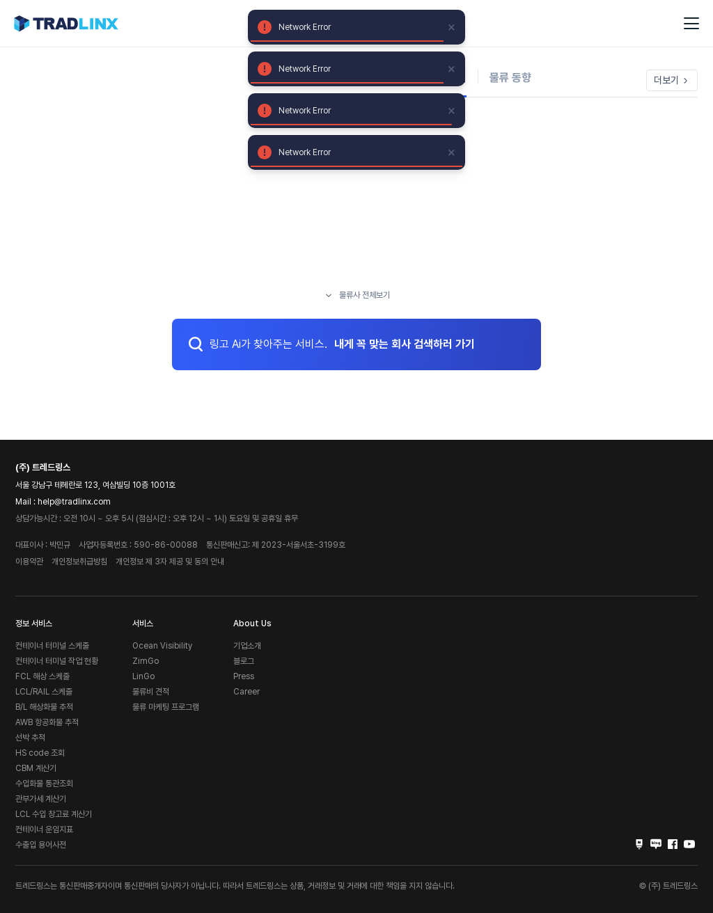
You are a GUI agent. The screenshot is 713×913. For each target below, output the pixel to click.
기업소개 (247, 646)
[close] (452, 27)
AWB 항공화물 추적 (47, 722)
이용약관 (29, 561)
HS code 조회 (40, 753)
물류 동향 (510, 77)
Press (243, 676)
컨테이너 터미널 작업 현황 (56, 661)
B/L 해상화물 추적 (44, 707)
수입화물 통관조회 (44, 783)
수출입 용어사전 (40, 845)
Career (246, 692)
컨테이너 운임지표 (44, 829)
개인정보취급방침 (79, 561)
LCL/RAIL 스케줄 (43, 692)
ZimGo (145, 661)
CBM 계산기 (35, 768)
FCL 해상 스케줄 (42, 676)
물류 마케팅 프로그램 (165, 707)
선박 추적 (30, 738)
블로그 (243, 661)
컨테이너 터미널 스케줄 (52, 646)
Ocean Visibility (162, 646)
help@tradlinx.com (74, 502)
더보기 (672, 80)
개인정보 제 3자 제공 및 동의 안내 (170, 561)
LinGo (143, 676)
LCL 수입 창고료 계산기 (53, 814)
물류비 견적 (150, 692)
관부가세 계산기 (40, 799)
